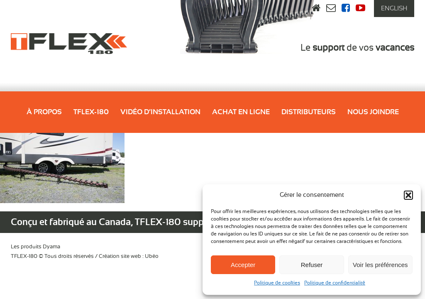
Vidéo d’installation (160, 111)
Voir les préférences (380, 264)
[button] (408, 195)
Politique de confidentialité (334, 282)
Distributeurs (308, 111)
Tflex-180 (91, 111)
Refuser (312, 264)
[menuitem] (394, 8)
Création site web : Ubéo (129, 256)
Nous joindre (373, 111)
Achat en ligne (241, 111)
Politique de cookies (277, 282)
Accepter (243, 264)
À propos (44, 111)
